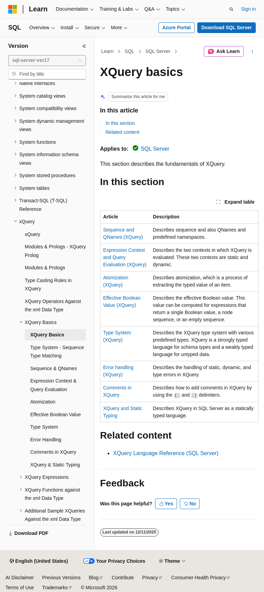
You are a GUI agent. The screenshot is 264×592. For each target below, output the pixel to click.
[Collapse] (84, 46)
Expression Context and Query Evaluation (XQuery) (124, 257)
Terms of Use (20, 587)
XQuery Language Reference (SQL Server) (165, 453)
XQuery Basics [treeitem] (47, 334)
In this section (120, 123)
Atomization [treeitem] (42, 402)
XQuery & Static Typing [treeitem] (55, 464)
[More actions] (252, 51)
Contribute (123, 577)
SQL (129, 51)
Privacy (150, 577)
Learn (107, 51)
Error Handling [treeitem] (45, 439)
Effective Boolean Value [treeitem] (55, 414)
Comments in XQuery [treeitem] (53, 452)
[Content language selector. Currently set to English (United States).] (39, 561)
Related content (122, 132)
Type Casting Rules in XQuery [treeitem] (48, 285)
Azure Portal (176, 27)
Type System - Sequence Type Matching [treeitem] (57, 352)
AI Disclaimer (20, 577)
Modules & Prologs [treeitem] (45, 267)
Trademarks (54, 587)
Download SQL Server (226, 27)
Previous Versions (61, 577)
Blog (94, 577)
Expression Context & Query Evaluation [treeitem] (53, 385)
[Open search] (231, 9)
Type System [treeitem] (44, 427)
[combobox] (47, 60)
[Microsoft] (12, 9)
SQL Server (157, 51)
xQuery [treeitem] (32, 234)
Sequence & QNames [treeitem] (53, 368)
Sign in (248, 9)
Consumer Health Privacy (198, 577)
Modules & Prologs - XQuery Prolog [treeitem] (55, 251)
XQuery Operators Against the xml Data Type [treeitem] (53, 306)
